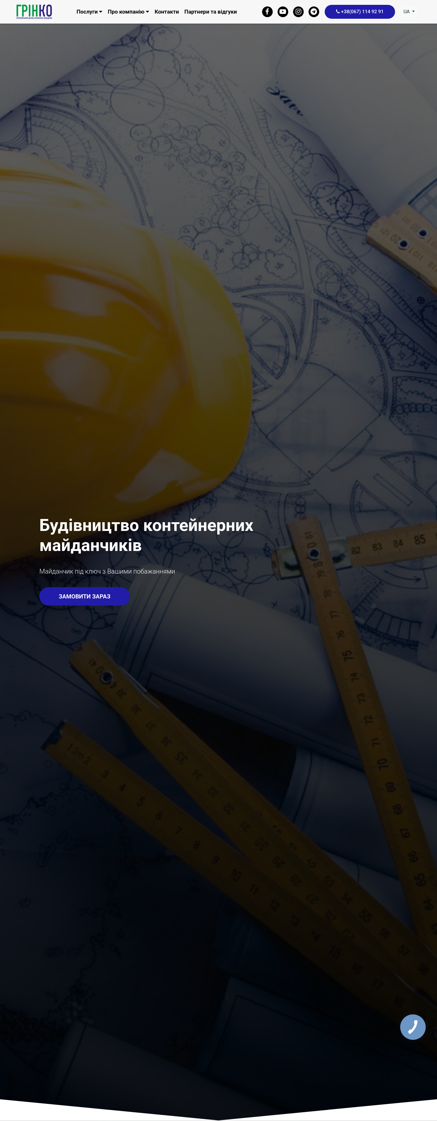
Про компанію (128, 11)
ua (407, 12)
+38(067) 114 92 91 (360, 12)
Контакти (167, 11)
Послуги (89, 11)
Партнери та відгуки (210, 11)
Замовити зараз (84, 596)
